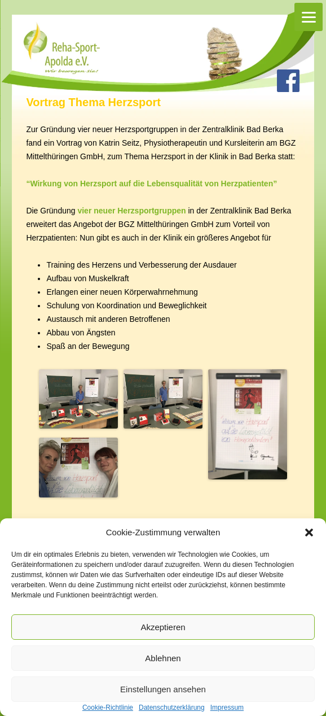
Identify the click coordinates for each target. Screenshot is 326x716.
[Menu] (308, 17)
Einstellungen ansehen (163, 689)
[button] (309, 532)
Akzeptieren (162, 627)
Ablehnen (162, 658)
